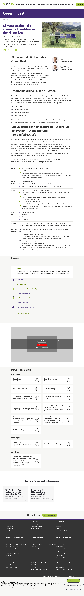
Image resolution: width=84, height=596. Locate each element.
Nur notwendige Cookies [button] (74, 585)
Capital (40, 73)
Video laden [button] (42, 344)
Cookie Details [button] (73, 589)
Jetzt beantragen (49, 515)
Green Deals (19, 80)
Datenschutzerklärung (74, 592)
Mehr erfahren (42, 342)
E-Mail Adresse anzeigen (66, 61)
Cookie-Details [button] (67, 592)
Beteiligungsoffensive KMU (32, 162)
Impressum (80, 592)
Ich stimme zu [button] (73, 581)
